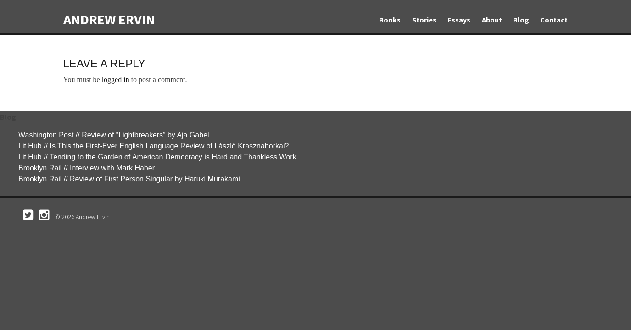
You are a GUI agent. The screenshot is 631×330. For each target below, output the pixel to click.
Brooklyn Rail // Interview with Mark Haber (86, 168)
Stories (424, 19)
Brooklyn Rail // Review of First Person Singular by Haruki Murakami (129, 179)
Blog (521, 19)
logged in (115, 79)
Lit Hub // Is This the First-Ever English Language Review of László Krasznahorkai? (153, 146)
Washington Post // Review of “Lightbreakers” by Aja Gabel (113, 135)
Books (390, 19)
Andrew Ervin (109, 19)
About (492, 19)
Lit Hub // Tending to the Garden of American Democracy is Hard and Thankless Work (157, 157)
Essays (458, 19)
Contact (554, 19)
